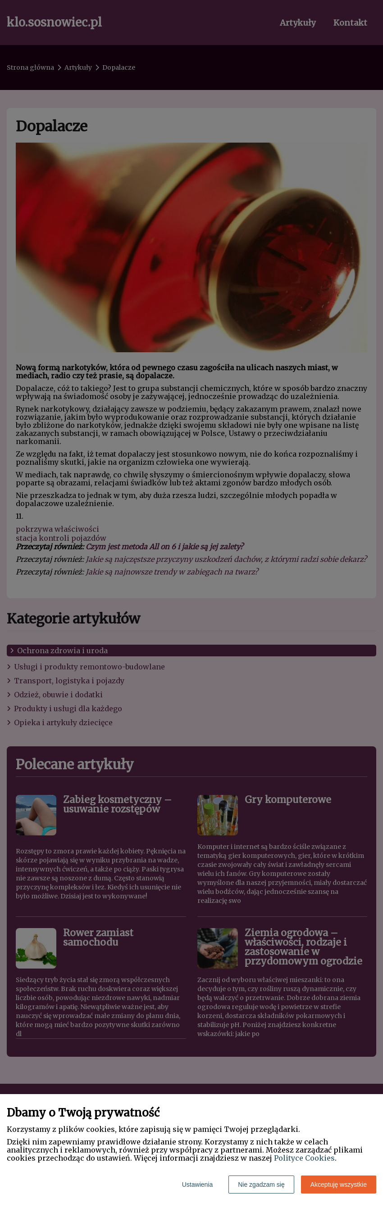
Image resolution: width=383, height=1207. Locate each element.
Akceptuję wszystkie (338, 1184)
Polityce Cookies (304, 1157)
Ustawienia (197, 1184)
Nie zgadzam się (261, 1184)
